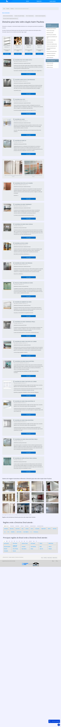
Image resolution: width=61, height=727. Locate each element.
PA (36, 541)
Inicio (27, 1)
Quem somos (53, 1)
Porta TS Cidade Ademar (30, 15)
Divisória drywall (50, 65)
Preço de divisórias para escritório (51, 49)
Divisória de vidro (50, 63)
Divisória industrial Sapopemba (40, 15)
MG (6, 541)
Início (42, 557)
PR (14, 541)
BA (24, 541)
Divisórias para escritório (51, 28)
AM (33, 541)
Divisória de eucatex (50, 30)
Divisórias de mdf (50, 32)
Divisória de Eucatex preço (52, 51)
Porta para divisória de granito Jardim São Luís (10, 18)
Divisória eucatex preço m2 (52, 46)
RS (19, 541)
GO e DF (30, 541)
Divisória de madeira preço (52, 44)
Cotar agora (7, 53)
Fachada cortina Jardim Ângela (19, 15)
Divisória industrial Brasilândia (8, 15)
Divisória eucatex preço (51, 40)
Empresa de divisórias (51, 55)
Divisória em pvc (50, 67)
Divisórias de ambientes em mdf (52, 37)
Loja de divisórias (50, 57)
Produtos (39, 1)
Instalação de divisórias (51, 53)
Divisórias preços (50, 42)
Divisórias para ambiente (51, 34)
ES (9, 541)
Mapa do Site (55, 557)
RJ (4, 541)
